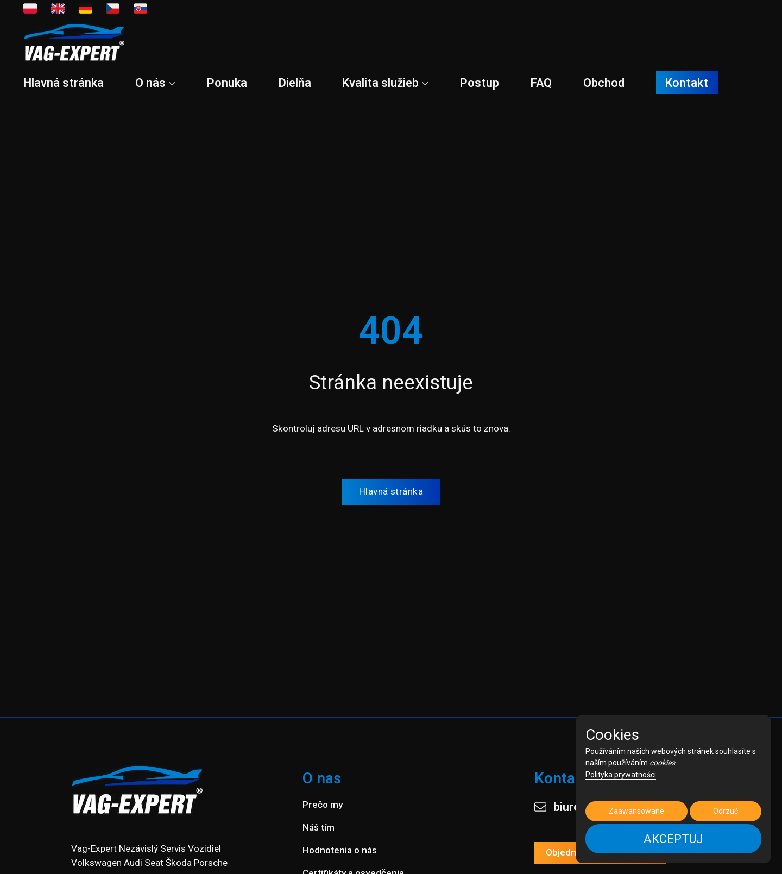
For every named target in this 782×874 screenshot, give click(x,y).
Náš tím (318, 827)
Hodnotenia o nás (339, 850)
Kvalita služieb (385, 83)
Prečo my (322, 804)
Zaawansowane (636, 811)
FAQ (541, 83)
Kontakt (686, 82)
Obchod (604, 83)
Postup (479, 83)
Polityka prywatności (620, 774)
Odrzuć (725, 811)
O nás (155, 83)
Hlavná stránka (63, 83)
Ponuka (227, 83)
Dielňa (295, 83)
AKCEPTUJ (673, 839)
